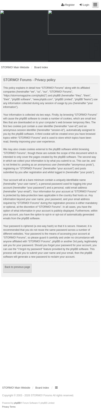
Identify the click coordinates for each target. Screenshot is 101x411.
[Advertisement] (50, 329)
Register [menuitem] (68, 4)
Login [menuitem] (84, 4)
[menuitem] (5, 407)
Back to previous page (17, 267)
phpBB (17, 403)
